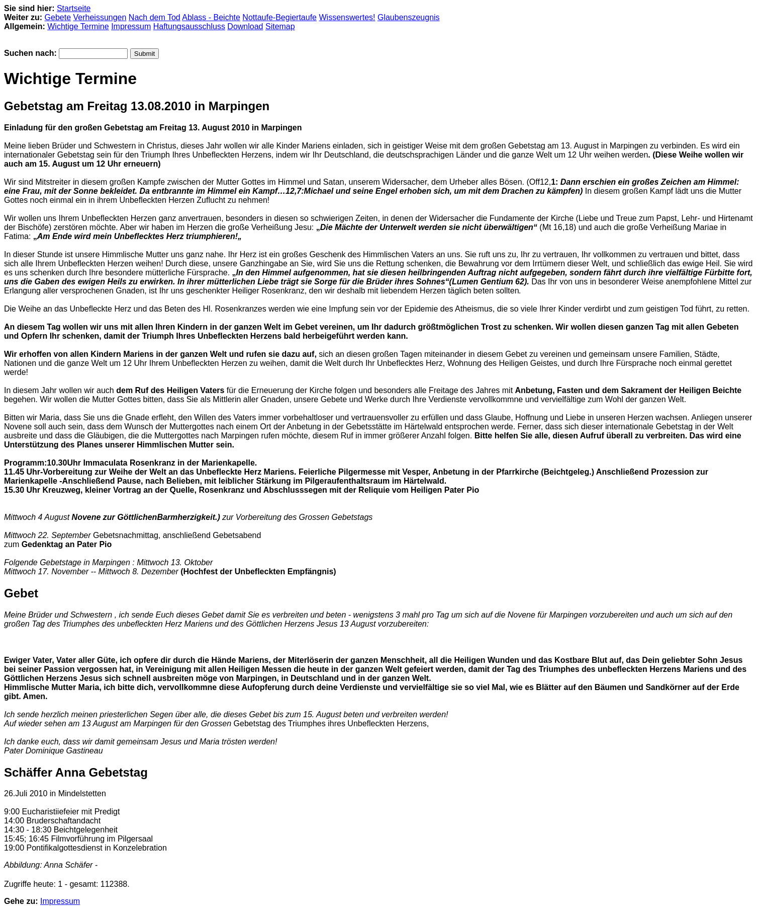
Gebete (58, 17)
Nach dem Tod (154, 17)
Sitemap (280, 26)
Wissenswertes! (347, 17)
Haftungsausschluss (189, 26)
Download (245, 26)
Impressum (131, 26)
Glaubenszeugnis (408, 17)
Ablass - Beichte (211, 17)
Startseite (74, 8)
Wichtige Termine (78, 26)
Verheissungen (100, 17)
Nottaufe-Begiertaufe (279, 17)
